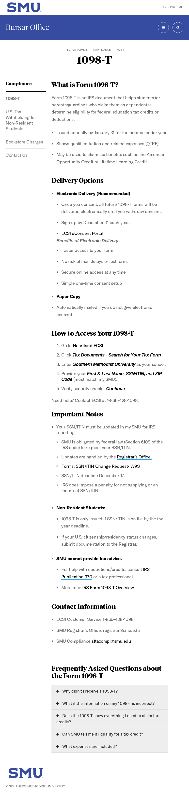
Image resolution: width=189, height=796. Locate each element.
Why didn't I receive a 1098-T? (87, 691)
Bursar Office (27, 27)
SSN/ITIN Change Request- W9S (108, 466)
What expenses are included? (86, 746)
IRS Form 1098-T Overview (108, 587)
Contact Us (16, 155)
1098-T (13, 98)
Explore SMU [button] (173, 7)
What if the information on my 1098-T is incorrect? (105, 703)
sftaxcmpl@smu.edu (111, 641)
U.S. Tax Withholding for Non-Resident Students (21, 120)
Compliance (102, 49)
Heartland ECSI (88, 345)
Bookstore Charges (24, 142)
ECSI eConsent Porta (81, 233)
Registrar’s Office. (134, 457)
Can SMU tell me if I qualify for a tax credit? (99, 734)
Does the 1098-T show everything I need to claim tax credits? (107, 718)
